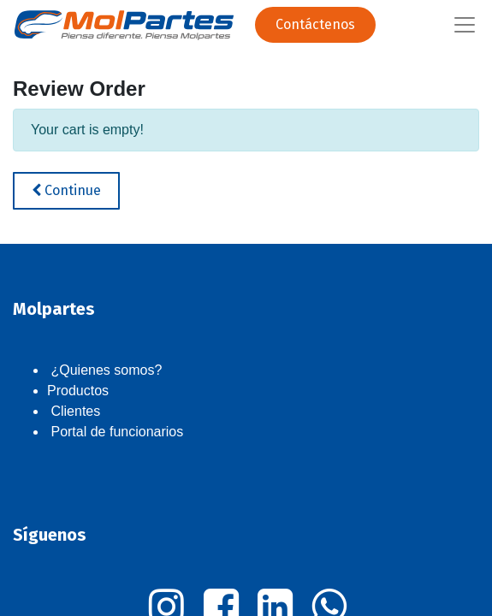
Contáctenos (315, 24)
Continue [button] (66, 190)
